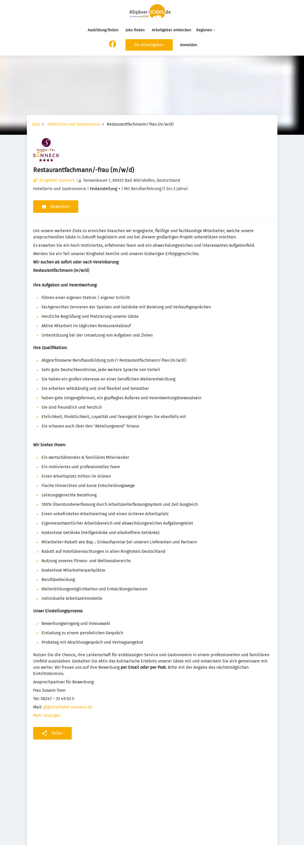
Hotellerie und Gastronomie (73, 124)
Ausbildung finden (103, 30)
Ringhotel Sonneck (57, 180)
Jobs (36, 124)
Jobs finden (135, 30)
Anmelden (188, 45)
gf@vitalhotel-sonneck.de (67, 707)
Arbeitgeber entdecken (171, 30)
